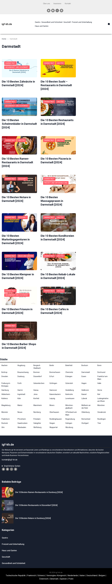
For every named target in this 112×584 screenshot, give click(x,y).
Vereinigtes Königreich (56, 573)
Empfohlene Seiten (12, 463)
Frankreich (31, 573)
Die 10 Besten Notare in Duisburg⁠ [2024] (33, 516)
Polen (70, 576)
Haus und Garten (25, 254)
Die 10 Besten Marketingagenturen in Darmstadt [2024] (16, 238)
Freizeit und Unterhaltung (56, 182)
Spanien (63, 576)
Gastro (60, 63)
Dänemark (54, 576)
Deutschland (91, 573)
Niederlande (73, 573)
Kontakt (68, 4)
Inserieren (57, 4)
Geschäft (22, 178)
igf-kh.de (7, 24)
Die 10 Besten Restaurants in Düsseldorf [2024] (36, 503)
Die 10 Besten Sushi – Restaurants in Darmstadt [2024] (56, 85)
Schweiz (41, 573)
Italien (82, 573)
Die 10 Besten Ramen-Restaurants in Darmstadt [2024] (17, 161)
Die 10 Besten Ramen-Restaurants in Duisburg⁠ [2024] (39, 490)
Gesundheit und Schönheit (17, 67)
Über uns (46, 4)
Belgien (102, 573)
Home (4, 39)
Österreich (43, 576)
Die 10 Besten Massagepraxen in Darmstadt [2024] (52, 200)
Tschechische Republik (15, 573)
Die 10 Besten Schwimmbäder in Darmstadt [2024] (19, 123)
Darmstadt (10, 63)
